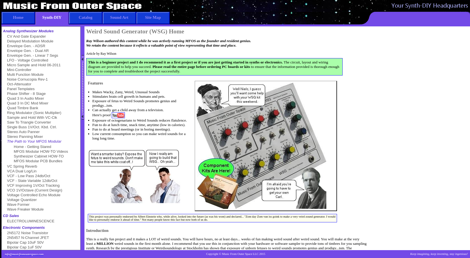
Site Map (148, 16)
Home (12, 16)
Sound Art (115, 16)
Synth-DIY (48, 16)
